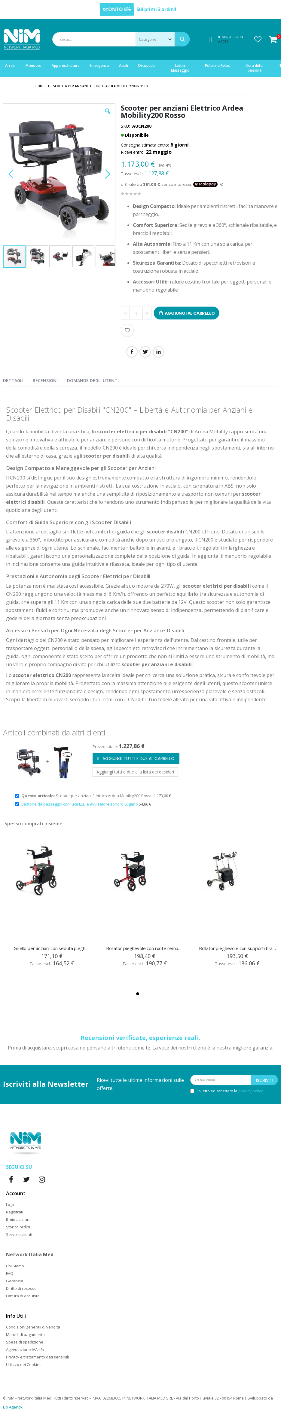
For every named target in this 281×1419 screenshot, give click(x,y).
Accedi (224, 41)
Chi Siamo (15, 1266)
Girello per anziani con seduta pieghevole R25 (52, 948)
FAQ (9, 1273)
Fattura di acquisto (23, 1296)
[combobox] (121, 39)
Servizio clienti (19, 1234)
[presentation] (17, 379)
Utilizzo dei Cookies (23, 1364)
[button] (258, 39)
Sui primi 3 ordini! (156, 9)
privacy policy (250, 1091)
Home (39, 86)
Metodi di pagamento (25, 1334)
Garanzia (14, 1281)
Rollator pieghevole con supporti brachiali (237, 948)
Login (11, 1204)
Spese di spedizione (24, 1342)
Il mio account (18, 1219)
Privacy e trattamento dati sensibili (37, 1357)
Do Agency (12, 1407)
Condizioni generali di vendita (33, 1327)
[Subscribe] (264, 1080)
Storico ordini (18, 1227)
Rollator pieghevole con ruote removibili (145, 948)
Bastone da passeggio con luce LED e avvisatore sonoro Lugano (80, 804)
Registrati (14, 1212)
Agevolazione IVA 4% (25, 1349)
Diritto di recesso (21, 1288)
